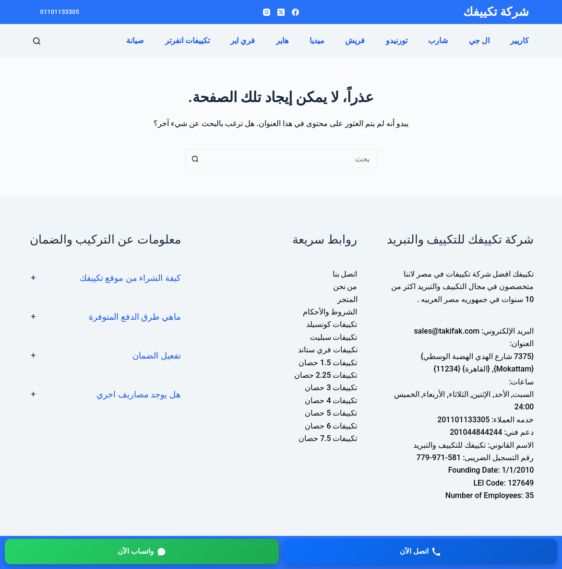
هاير (282, 40)
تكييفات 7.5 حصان (328, 438)
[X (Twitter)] (281, 12)
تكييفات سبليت (334, 337)
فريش (355, 40)
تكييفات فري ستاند (328, 349)
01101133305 (59, 11)
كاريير (519, 40)
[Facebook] (295, 12)
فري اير (242, 40)
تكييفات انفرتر (187, 40)
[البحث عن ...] (290, 158)
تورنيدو (396, 40)
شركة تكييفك (496, 12)
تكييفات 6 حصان (331, 425)
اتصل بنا (345, 274)
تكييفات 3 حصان (331, 387)
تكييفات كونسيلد (332, 324)
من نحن (345, 286)
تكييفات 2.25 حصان (326, 375)
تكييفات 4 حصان (331, 400)
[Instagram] (266, 12)
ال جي (479, 40)
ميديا (317, 40)
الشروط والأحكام (330, 311)
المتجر (347, 299)
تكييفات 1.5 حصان (328, 362)
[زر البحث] (194, 158)
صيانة (135, 40)
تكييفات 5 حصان (331, 413)
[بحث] (36, 41)
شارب (438, 40)
